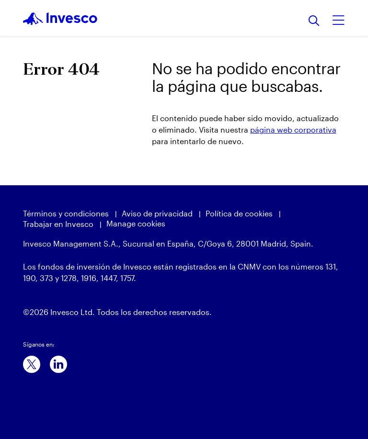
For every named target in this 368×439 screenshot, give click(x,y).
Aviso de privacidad (157, 213)
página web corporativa (293, 129)
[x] (31, 364)
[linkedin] (58, 364)
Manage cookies (135, 223)
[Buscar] (314, 21)
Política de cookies (239, 213)
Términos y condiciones (66, 213)
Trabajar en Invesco (58, 223)
